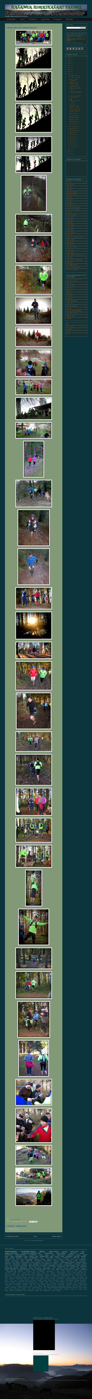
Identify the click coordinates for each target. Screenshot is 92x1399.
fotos (83, 1251)
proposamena (66, 1289)
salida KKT (73, 1253)
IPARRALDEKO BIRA (61, 1277)
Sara (37, 1283)
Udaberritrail (7, 1262)
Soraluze (46, 1283)
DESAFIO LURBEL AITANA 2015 (79, 1272)
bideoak (57, 1269)
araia (13, 1286)
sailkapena (83, 1265)
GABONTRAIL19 (46, 1268)
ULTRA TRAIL (82, 1260)
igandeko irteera (61, 1255)
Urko (13, 1262)
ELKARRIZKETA (23, 1268)
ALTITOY (41, 1257)
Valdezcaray (49, 1284)
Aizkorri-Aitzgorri (14, 1260)
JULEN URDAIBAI (70, 227)
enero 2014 (72, 147)
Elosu (14, 1275)
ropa (76, 1289)
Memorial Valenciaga (69, 1280)
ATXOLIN (63, 1271)
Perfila (22, 1259)
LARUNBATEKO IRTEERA (74, 86)
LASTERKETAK (69, 298)
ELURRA (31, 1268)
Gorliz (81, 1275)
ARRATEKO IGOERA (81, 1262)
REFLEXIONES (12, 1283)
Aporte (39, 1266)
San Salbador (24, 1283)
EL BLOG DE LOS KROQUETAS (73, 209)
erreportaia (60, 1259)
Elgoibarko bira (38, 1268)
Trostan (75, 1283)
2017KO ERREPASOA (40, 1271)
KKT (10, 1265)
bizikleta (63, 1269)
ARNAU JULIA (69, 187)
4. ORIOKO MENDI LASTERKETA (67, 1262)
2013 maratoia (28, 1271)
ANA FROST (69, 182)
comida (32, 1262)
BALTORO (24, 1272)
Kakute (32, 1278)
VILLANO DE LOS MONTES (72, 269)
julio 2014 (72, 134)
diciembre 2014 (73, 75)
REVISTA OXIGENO (71, 285)
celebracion (68, 1286)
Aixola (72, 1271)
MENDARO (40, 1280)
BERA (29, 1272)
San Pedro (36, 1259)
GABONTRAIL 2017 (39, 1275)
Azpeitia (14, 1272)
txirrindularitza (30, 1290)
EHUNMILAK (69, 318)
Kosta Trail (47, 1278)
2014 (69, 73)
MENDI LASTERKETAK (34, 1265)
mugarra (45, 1289)
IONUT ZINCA (53, 1277)
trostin (25, 1290)
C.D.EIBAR (52, 1272)
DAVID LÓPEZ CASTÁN (71, 204)
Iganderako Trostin (74, 119)
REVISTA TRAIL (70, 288)
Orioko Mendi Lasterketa (60, 1281)
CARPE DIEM (69, 197)
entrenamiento (48, 1253)
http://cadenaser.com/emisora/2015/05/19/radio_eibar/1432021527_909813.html (62, 1287)
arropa (54, 1259)
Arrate (85, 1271)
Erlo (26, 1275)
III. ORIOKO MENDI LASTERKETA (20, 1277)
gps (42, 1287)
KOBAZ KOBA (27, 1278)
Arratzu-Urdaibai (8, 1272)
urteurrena (53, 1290)
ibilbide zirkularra (54, 1251)
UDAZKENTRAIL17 (8, 1284)
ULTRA (75, 1260)
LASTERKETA (8, 1259)
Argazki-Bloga (45, 19)
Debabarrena (13, 1274)
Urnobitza (43, 1284)
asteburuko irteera (20, 1255)
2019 (69, 63)
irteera (26, 1256)
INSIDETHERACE (70, 222)
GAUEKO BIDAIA (68, 1263)
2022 (69, 57)
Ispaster (68, 1277)
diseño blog (59, 1265)
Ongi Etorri (52, 1281)
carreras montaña (61, 1286)
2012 (69, 151)
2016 (69, 69)
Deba (67, 1266)
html (45, 1287)
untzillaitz (36, 1290)
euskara (29, 1287)
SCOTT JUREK (69, 257)
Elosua (17, 1275)
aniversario (8, 1286)
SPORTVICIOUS (70, 262)
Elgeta (84, 1274)
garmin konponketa (36, 1287)
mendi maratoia (39, 1289)
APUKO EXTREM (49, 1257)
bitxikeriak (40, 1286)
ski (51, 1262)
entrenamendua (11, 1251)
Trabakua (33, 1269)
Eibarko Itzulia (76, 1257)
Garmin (77, 1275)
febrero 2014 (72, 145)
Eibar (37, 1256)
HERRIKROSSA (69, 293)
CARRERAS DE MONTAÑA (72, 300)
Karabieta (42, 1278)
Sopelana (41, 1283)
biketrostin (31, 1286)
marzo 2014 (72, 143)
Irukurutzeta (55, 1260)
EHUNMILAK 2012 (37, 1263)
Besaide (43, 1272)
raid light (72, 1289)
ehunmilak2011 (19, 1256)
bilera (36, 1286)
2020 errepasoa (50, 1271)
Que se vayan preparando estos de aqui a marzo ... (75, 92)
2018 (69, 65)
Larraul (15, 1280)
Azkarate (54, 1266)
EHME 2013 (33, 1274)
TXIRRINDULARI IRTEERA (24, 1269)
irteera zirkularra (61, 1253)
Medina (62, 1280)
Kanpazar (62, 1260)
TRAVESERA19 (69, 1283)
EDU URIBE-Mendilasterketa (73, 207)
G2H (33, 1275)
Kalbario (36, 1278)
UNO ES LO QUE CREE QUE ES (73, 267)
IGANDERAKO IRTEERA (74, 106)
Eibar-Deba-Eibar (78, 1274)
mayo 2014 (72, 138)
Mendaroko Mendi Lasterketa (80, 1280)
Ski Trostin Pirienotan (75, 77)
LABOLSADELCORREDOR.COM (71, 1278)
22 (54, 1271)
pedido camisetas (73, 113)
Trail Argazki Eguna (74, 115)
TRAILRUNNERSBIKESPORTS (72, 264)
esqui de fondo (9, 1271)
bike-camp (18, 1257)
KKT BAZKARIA (16, 1265)
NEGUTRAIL (13, 1269)
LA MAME (53, 1278)
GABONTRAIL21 (56, 1275)
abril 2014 (72, 140)
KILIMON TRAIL (19, 1278)
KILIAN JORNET (70, 229)
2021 (69, 59)
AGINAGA (7, 1260)
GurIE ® (22, 19)
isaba (42, 1262)
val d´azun (20, 1271)
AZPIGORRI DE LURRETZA (72, 192)
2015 (69, 71)
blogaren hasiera (47, 1286)
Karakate (83, 1256)
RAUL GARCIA (44, 1265)
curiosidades (76, 1269)
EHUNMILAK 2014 (47, 1263)
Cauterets (69, 1272)
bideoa (42, 1251)
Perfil (18, 1259)
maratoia (32, 1256)
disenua (84, 1286)
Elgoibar (61, 1263)
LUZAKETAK (69, 308)
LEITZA (10, 1280)
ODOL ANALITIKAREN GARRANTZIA (74, 310)
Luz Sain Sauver (33, 1280)
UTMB (34, 1284)
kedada (47, 1255)
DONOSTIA (7, 1274)
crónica (73, 1286)
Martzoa (50, 1280)
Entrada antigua (56, 1236)
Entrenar (22, 1275)
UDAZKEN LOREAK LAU (74, 121)
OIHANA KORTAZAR (71, 244)
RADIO (6, 1283)
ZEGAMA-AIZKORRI (71, 315)
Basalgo (33, 1272)
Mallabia (45, 1280)
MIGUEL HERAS (70, 234)
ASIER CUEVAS (16, 1263)
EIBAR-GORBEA (40, 1274)
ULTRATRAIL (25, 1284)
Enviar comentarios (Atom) (37, 1240)
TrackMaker (69, 329)
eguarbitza (7, 1287)
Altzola (34, 1266)
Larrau (78, 1268)
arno (16, 1286)
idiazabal (37, 1262)
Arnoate (44, 1266)
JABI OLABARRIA (80, 1277)
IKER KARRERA (70, 219)
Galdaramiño (71, 1255)
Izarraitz (65, 1268)
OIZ (14, 1259)
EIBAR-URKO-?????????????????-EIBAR (75, 100)
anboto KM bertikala (83, 1284)
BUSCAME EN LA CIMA (71, 194)
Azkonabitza (58, 1257)
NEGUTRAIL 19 (14, 1281)
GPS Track (76, 1256)
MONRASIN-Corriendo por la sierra (75, 237)
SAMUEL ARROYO (70, 252)
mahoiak (32, 1289)
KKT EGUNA (24, 1265)
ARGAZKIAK (69, 19)
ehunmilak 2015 (83, 1269)
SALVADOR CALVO (70, 249)
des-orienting (78, 1286)
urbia (41, 1290)
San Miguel (19, 1283)
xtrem (11, 1266)
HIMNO (6, 1277)
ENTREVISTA (53, 1274)
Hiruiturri (10, 1277)
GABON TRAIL (23, 1221)
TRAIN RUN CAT (70, 283)
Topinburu (43, 1259)
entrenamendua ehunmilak (69, 1265)
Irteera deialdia (77, 1263)
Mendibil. (7, 1269)
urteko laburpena (46, 1290)
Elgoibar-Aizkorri (8, 1275)
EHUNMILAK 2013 (67, 1257)
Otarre (71, 1281)
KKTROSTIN (8, 1255)
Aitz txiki (67, 1271)
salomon (80, 1289)
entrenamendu (13, 1287)
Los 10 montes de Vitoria (23, 1280)
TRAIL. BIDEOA (61, 1283)
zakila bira (56, 1262)
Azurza (19, 1272)
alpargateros (75, 1284)
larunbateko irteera (28, 1251)
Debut (18, 1274)
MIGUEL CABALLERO (71, 232)
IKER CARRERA (32, 1277)
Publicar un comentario (14, 1229)
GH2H (73, 1275)
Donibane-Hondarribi (25, 1274)
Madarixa (84, 1268)
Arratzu (48, 1266)
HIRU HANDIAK (38, 1260)
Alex (76, 1271)
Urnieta (38, 1284)
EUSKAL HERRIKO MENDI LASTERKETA (66, 1274)
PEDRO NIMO (83, 1281)
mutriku (50, 1289)
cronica (40, 1255)
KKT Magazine (57, 19)
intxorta (25, 1257)
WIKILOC (68, 334)
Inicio (35, 1236)
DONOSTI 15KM (61, 1266)
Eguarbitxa (55, 1263)
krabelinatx (24, 1289)
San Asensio (69, 1260)
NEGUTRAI (7, 1281)
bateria (20, 1286)
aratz (48, 1269)
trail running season (19, 1290)
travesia (6, 1266)
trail (15, 1271)
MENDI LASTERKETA (11, 1253)
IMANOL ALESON (40, 1277)
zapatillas (58, 1290)
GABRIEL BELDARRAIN (71, 214)
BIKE (30, 1263)
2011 (69, 153)
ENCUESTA (47, 1274)
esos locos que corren (22, 1287)
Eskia (12, 1256)
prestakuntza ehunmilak (57, 1289)
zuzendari (16, 1266)
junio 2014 (72, 136)
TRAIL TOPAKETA (53, 1283)
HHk (85, 1275)
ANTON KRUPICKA (70, 184)
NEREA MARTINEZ (70, 242)
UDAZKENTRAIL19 (41, 1269)
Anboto (62, 1256)
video (72, 1259)
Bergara (38, 1272)
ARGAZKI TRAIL (23, 1266)
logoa (51, 1256)
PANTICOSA (76, 1281)
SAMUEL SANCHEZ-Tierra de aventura (75, 254)
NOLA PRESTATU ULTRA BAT (31, 1281)
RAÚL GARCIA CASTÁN (71, 247)
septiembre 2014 (73, 130)
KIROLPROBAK (69, 295)
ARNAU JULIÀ (69, 189)
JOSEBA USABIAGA (71, 224)
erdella (78, 1265)
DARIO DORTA (69, 202)
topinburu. (12, 1290)
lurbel (29, 1289)
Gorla (53, 1268)
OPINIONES (41, 1281)
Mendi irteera (74, 1251)
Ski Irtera (71, 103)
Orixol (67, 1281)
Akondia (57, 1256)
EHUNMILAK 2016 (74, 1266)
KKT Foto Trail (73, 123)
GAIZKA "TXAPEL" (71, 217)
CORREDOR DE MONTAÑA (72, 305)
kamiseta (10, 1289)
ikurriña (80, 1287)
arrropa (52, 1269)
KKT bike (83, 1257)
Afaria (30, 1266)
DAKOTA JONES (70, 199)
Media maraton (56, 1280)
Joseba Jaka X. (12, 1278)
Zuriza (6, 1257)
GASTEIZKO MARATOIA (65, 1275)
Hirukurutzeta (59, 1268)
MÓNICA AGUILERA (71, 239)
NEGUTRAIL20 (21, 1281)
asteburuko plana (25, 1262)
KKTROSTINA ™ (12, 19)
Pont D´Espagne (28, 1259)
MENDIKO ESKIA (44, 1256)
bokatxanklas (53, 1286)
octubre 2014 (72, 128)
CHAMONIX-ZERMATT (60, 1272)
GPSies (68, 331)
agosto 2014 (72, 132)
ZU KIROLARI (69, 1284)
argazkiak (16, 1221)
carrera (53, 1255)
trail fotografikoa (33, 1257)
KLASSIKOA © (33, 19)
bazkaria (12, 1257)
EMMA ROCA (69, 212)
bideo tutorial (25, 1286)
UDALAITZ (49, 1259)
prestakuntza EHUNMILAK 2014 (31, 1253)
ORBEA (46, 1281)
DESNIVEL (69, 290)
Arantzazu (80, 1271)
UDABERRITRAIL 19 (82, 1283)
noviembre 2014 (73, 126)
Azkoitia (22, 1260)
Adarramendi (24, 1263)
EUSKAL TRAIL (70, 303)
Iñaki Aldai (73, 1277)
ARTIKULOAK (8, 1263)
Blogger (51, 1374)
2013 (69, 149)
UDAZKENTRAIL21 (17, 1284)
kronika (82, 1253)
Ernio (30, 1275)
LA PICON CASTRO (60, 1278)
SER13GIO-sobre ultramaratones (74, 259)
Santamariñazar (32, 1283)
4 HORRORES (82, 1259)
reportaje (47, 1262)
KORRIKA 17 (72, 1268)
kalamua (78, 1255)
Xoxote (54, 1284)
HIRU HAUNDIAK (47, 1260)
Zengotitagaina (52, 1265)
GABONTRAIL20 (48, 1275)
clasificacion (68, 1269)
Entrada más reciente (12, 1236)
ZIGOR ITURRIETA (61, 1284)
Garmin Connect (70, 326)
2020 (69, 61)
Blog (48, 1272)
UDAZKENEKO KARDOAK (74, 117)
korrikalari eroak (17, 1289)
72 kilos (58, 1271)
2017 (69, 67)
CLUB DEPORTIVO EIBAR (72, 313)
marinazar (67, 1259)
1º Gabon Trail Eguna (74, 108)
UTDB (31, 1284)
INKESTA (47, 1277)
